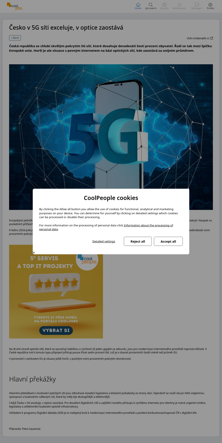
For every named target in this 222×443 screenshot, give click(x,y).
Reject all (138, 241)
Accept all (168, 241)
